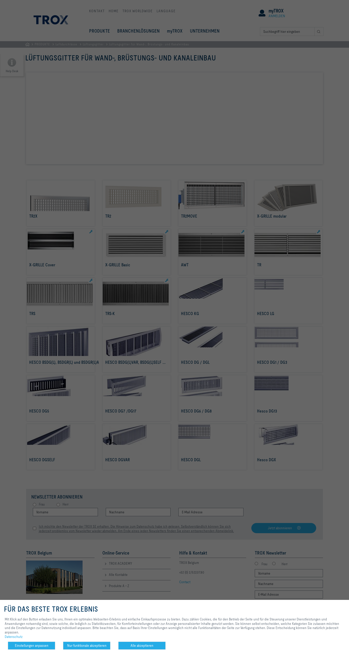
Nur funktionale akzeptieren (87, 645)
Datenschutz (14, 637)
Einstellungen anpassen (31, 645)
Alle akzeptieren (141, 645)
